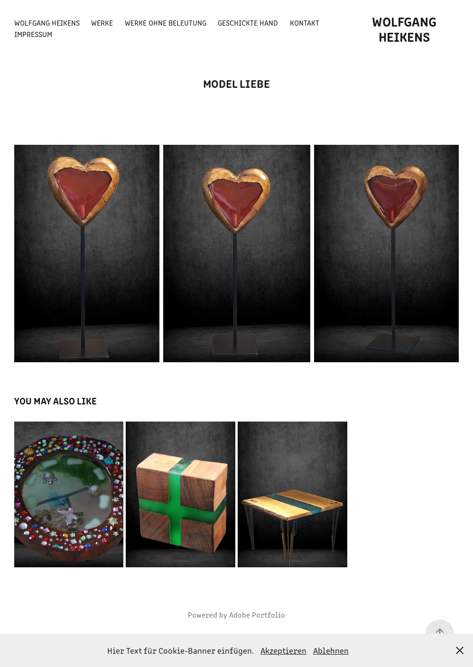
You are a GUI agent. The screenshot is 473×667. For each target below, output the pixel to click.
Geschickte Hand (248, 23)
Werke (102, 23)
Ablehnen (331, 650)
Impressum (33, 34)
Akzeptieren (283, 650)
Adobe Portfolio (257, 615)
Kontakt (304, 23)
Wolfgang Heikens (47, 23)
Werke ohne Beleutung (165, 23)
